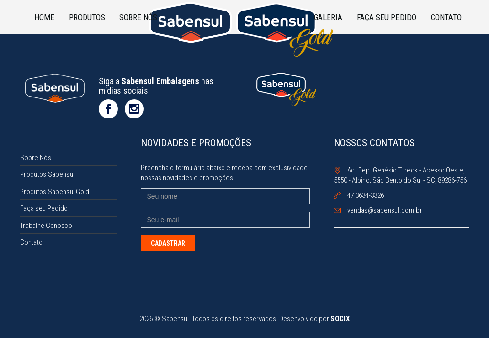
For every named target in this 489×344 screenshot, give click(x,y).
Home (44, 17)
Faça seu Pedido (386, 17)
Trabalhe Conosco (46, 225)
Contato (446, 17)
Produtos (87, 17)
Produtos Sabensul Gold (54, 191)
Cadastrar (168, 243)
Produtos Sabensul (47, 174)
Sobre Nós (138, 17)
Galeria (328, 17)
